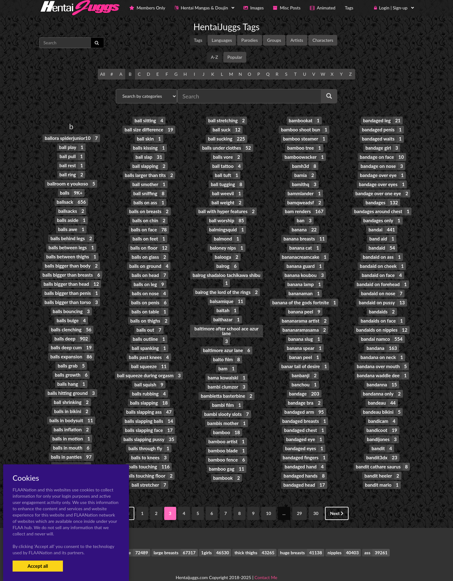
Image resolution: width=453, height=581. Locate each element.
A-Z (214, 57)
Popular (234, 57)
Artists (296, 40)
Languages (222, 40)
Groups (274, 40)
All (102, 74)
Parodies (249, 40)
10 (268, 500)
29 (299, 500)
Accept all (37, 566)
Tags (198, 40)
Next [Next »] (337, 500)
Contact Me (265, 565)
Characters (322, 40)
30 (315, 500)
